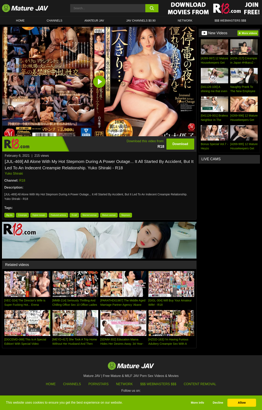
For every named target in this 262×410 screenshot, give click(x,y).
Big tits (9, 215)
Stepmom (125, 215)
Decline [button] (218, 402)
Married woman (89, 215)
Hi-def (74, 215)
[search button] (152, 8)
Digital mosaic (38, 215)
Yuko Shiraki (14, 173)
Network (185, 20)
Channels (72, 384)
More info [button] (197, 402)
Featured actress (58, 215)
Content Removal (200, 384)
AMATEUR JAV (94, 20)
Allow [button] (242, 402)
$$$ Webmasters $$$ (158, 384)
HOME (20, 20)
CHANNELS (54, 20)
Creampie (22, 215)
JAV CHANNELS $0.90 (141, 20)
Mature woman (109, 215)
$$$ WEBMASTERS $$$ (230, 20)
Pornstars (98, 384)
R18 (22, 180)
